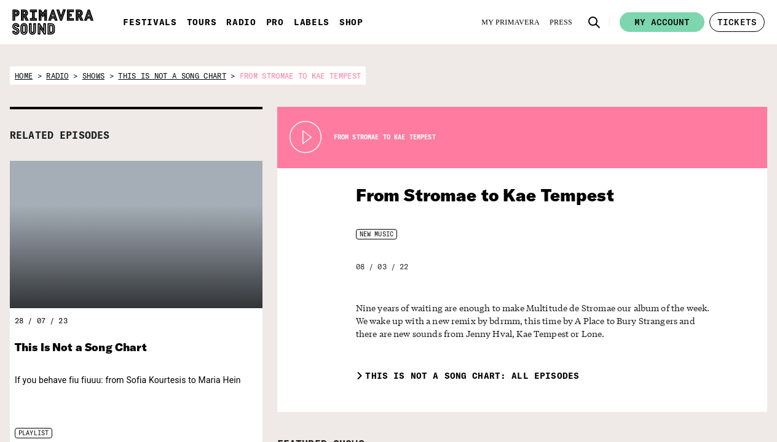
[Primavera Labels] (595, 408)
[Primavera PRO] (536, 408)
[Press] (561, 22)
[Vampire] (717, 401)
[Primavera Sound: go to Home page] (52, 22)
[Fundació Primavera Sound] (654, 416)
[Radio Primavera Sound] (476, 407)
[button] (594, 22)
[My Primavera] (510, 22)
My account (662, 22)
